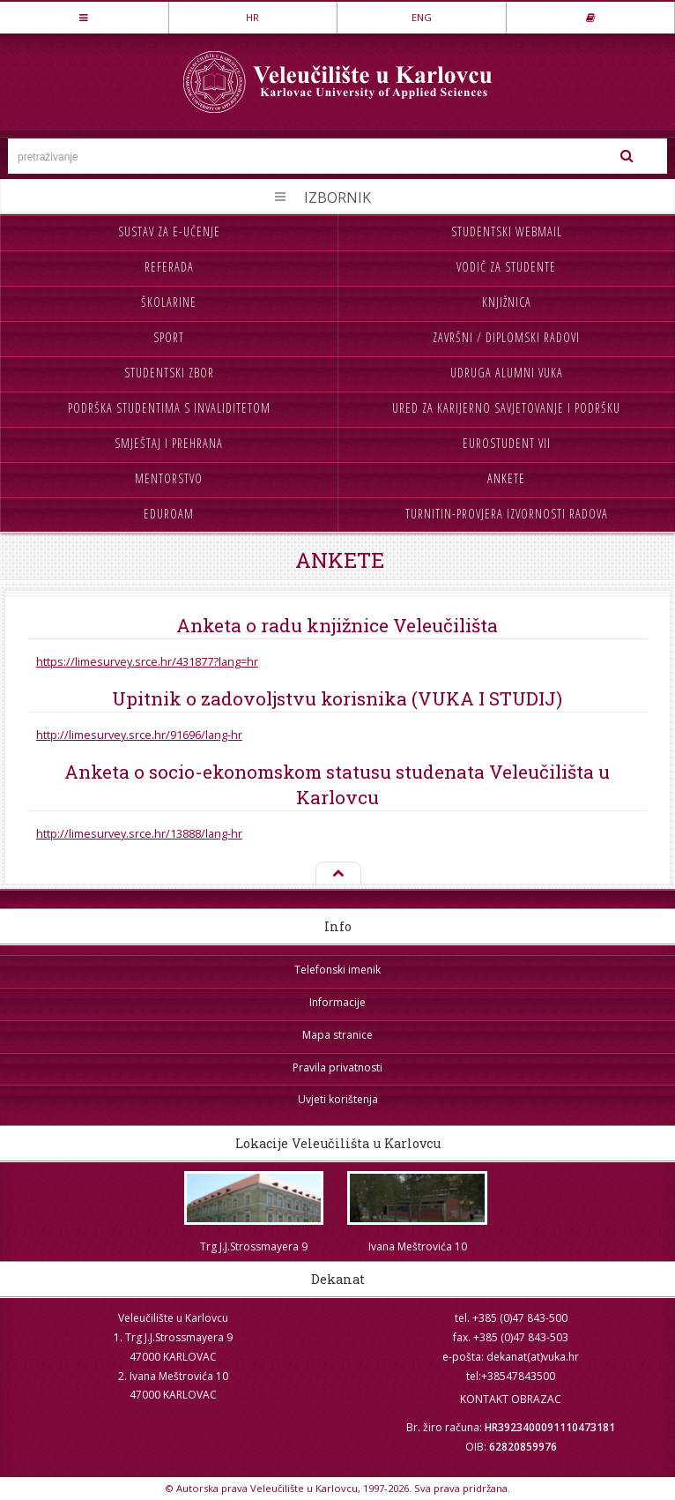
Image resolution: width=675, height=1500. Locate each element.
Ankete (506, 478)
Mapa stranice (337, 1034)
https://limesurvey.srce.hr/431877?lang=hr (147, 661)
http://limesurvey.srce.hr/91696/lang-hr (139, 735)
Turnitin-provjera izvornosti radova (506, 513)
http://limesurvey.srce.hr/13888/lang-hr (139, 833)
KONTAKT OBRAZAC (510, 1399)
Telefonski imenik (337, 969)
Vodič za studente (506, 266)
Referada (169, 266)
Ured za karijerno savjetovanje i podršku (506, 407)
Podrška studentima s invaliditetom (169, 407)
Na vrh (337, 874)
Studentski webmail (506, 231)
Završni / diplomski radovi (506, 337)
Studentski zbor (169, 372)
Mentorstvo (169, 478)
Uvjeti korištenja (338, 1099)
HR (252, 17)
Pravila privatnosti (337, 1067)
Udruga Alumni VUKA (506, 372)
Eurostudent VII (507, 443)
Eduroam (169, 513)
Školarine (169, 302)
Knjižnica (506, 302)
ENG (422, 17)
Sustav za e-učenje (169, 231)
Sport (168, 337)
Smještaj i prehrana (169, 443)
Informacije (337, 1002)
